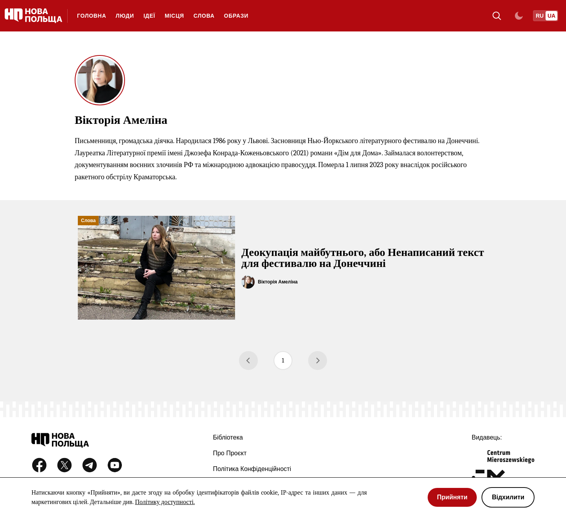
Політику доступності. (165, 502)
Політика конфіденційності (252, 468)
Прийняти (452, 497)
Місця (174, 16)
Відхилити (508, 497)
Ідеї (149, 16)
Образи (236, 16)
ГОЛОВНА (91, 16)
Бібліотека (228, 437)
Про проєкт (230, 453)
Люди (125, 16)
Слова (204, 16)
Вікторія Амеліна (278, 282)
